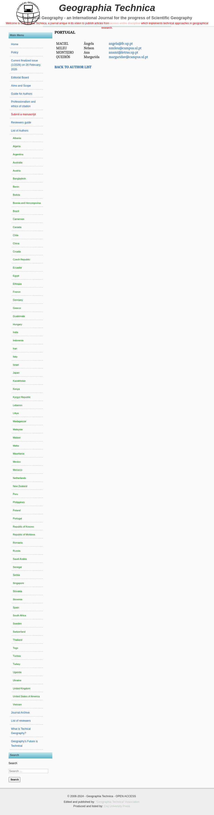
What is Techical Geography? (21, 731)
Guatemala (19, 316)
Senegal (17, 567)
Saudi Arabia (20, 559)
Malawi (17, 437)
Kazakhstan (19, 380)
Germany (18, 300)
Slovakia (17, 591)
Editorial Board (20, 77)
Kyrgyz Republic (22, 397)
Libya (16, 413)
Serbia (16, 575)
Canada (17, 227)
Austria (17, 170)
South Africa (19, 615)
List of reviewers (21, 720)
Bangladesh (19, 178)
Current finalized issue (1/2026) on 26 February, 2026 (26, 65)
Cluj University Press (117, 806)
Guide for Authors (21, 93)
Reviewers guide (21, 122)
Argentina (18, 154)
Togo (15, 648)
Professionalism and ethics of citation (23, 104)
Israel (16, 364)
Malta (16, 445)
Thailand (17, 639)
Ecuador (17, 267)
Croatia (17, 251)
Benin (16, 186)
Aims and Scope (21, 85)
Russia (16, 550)
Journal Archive (20, 712)
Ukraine (17, 680)
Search (13, 763)
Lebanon (17, 405)
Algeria (17, 146)
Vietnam (17, 704)
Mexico (17, 461)
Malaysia (18, 429)
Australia (17, 162)
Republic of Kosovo (23, 526)
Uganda (17, 672)
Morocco (17, 470)
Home (14, 44)
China (16, 243)
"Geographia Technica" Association (117, 801)
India (15, 332)
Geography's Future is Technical (24, 743)
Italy (15, 356)
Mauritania (18, 453)
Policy (14, 52)
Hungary (17, 324)
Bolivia (16, 194)
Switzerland (19, 631)
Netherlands (19, 478)
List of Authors (19, 130)
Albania (17, 138)
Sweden (17, 623)
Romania (18, 542)
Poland (17, 510)
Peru (15, 494)
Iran (15, 348)
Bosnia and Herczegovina (27, 203)
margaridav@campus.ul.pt (128, 57)
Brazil (16, 211)
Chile (16, 235)
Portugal (17, 518)
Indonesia (18, 340)
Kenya (16, 389)
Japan (16, 372)
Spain (16, 607)
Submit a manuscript (23, 114)
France (17, 291)
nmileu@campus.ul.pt (125, 48)
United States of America (26, 696)
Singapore (18, 583)
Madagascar (19, 421)
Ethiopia (17, 284)
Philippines (19, 502)
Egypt (16, 275)
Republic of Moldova (24, 534)
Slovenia (17, 599)
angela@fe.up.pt (121, 44)
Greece (17, 308)
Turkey (16, 664)
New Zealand (20, 486)
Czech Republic (21, 259)
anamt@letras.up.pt (123, 52)
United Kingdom (21, 688)
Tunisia (17, 656)
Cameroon (18, 219)
